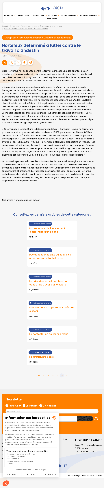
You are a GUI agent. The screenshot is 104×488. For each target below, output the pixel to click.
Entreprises (14, 26)
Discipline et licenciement (52, 26)
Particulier (15, 405)
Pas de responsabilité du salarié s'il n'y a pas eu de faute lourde (50, 256)
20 (43, 375)
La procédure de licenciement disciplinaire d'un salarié (47, 230)
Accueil (5, 26)
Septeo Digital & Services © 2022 (85, 475)
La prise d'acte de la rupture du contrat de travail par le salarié (48, 283)
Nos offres (52, 15)
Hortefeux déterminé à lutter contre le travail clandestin (26, 28)
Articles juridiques (68, 15)
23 (57, 375)
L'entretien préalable (41, 357)
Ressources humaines (30, 26)
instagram (66, 466)
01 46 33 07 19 (87, 451)
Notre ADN (8, 15)
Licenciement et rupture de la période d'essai (51, 309)
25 (66, 375)
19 (39, 375)
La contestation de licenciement (48, 334)
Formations (52, 19)
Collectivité (49, 405)
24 (62, 375)
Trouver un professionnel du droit (30, 15)
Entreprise (32, 405)
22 (53, 375)
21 (48, 375)
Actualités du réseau (88, 15)
